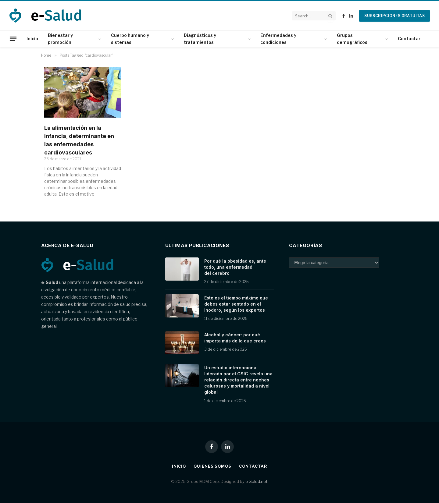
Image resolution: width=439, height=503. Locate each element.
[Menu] (13, 38)
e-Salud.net (256, 481)
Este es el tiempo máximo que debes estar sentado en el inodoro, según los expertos (236, 304)
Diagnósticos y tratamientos (200, 38)
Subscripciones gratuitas (394, 15)
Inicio (32, 38)
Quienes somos (212, 466)
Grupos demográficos (352, 38)
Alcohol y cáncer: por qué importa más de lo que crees (235, 337)
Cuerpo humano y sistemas (130, 38)
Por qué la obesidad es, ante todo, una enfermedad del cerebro (235, 267)
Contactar (409, 38)
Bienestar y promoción (60, 38)
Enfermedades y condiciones (278, 38)
